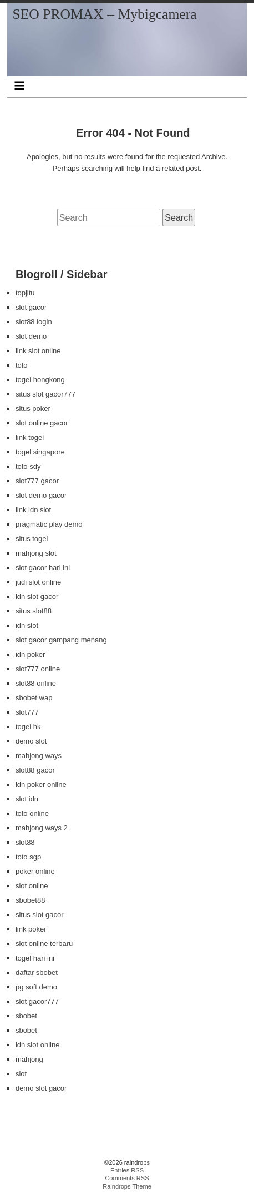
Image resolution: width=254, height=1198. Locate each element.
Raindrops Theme (127, 1186)
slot (21, 1074)
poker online (35, 871)
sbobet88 (30, 900)
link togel (30, 437)
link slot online (38, 350)
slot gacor (31, 307)
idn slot (27, 625)
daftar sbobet (37, 972)
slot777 (27, 712)
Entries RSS (127, 1170)
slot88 (25, 842)
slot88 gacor (35, 770)
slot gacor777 (37, 1001)
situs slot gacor (40, 914)
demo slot (31, 741)
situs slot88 (34, 611)
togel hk (28, 726)
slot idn (27, 799)
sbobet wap (34, 698)
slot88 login (34, 322)
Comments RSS (127, 1178)
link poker (31, 929)
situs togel (32, 538)
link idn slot (33, 510)
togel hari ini (35, 958)
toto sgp (28, 857)
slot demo (31, 336)
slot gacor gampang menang (61, 640)
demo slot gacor (41, 1088)
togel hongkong (40, 379)
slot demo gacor (41, 495)
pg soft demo (36, 987)
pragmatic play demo (49, 524)
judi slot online (38, 582)
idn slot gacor (37, 596)
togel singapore (40, 452)
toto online (32, 813)
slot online (32, 886)
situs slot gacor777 (45, 394)
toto (22, 365)
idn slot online (38, 1045)
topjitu (25, 293)
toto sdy (28, 466)
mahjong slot (36, 553)
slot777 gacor (37, 481)
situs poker (33, 408)
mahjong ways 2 (42, 828)
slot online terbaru (44, 943)
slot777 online (38, 669)
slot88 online (36, 683)
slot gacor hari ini (43, 567)
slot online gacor (42, 423)
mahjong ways (39, 755)
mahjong (29, 1059)
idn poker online (41, 784)
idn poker (30, 654)
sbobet (26, 1016)
